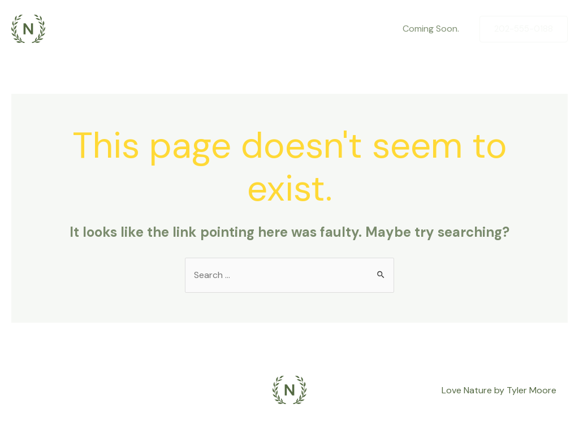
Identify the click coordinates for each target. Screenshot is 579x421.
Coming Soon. (431, 28)
